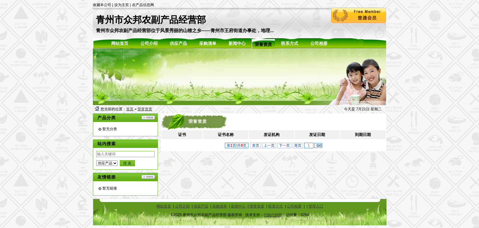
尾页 (298, 145)
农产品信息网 (143, 5)
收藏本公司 (102, 5)
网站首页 (163, 206)
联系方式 (275, 206)
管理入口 (316, 206)
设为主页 (121, 5)
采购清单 (219, 206)
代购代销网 (273, 215)
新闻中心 (238, 206)
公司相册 (294, 206)
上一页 (269, 145)
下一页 (284, 145)
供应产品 (201, 206)
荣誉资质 (144, 109)
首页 (129, 109)
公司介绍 (182, 206)
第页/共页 (237, 145)
